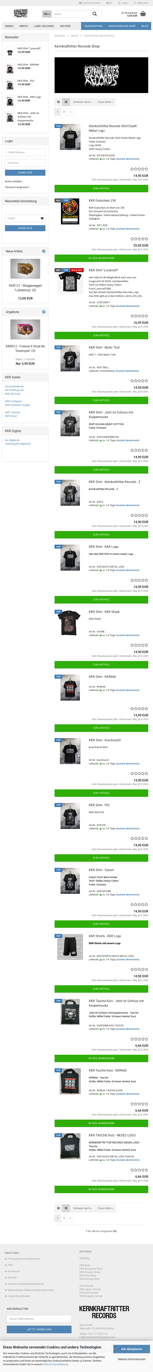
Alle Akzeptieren (131, 1349)
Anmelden (25, 172)
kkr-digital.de (12, 440)
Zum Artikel (101, 188)
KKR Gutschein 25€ (102, 200)
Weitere (65, 26)
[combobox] (82, 102)
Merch (24, 26)
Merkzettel (141, 3)
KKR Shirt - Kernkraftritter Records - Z (114, 482)
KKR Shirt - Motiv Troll (104, 347)
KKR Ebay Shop (87, 1275)
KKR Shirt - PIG (99, 805)
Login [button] (123, 3)
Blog (145, 26)
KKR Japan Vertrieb (90, 1289)
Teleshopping (93, 26)
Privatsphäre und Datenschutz (24, 1258)
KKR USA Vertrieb (88, 1292)
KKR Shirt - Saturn (101, 870)
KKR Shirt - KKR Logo (104, 547)
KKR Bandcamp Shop (91, 1268)
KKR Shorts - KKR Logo (105, 936)
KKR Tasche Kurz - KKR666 (108, 1070)
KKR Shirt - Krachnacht (105, 740)
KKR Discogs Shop (89, 1279)
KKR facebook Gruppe (17, 404)
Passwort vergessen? (17, 187)
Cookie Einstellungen (19, 1296)
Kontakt (12, 1277)
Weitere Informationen (131, 1359)
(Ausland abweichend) (127, 159)
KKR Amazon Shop (89, 1272)
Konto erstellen (13, 181)
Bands (9, 26)
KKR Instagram (13, 401)
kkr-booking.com (14, 390)
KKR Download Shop (122, 26)
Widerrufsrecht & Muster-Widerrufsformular (31, 1290)
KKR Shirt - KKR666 (102, 677)
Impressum (14, 1271)
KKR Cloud (11, 415)
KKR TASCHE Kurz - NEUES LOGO (112, 1135)
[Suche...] (47, 14)
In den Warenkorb (101, 258)
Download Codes (89, 3)
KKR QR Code (12, 393)
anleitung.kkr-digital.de (17, 443)
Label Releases (44, 26)
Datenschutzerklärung (55, 1364)
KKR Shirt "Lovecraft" (103, 270)
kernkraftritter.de (14, 386)
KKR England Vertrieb (91, 1296)
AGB (10, 1265)
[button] (109, 3)
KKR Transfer (12, 412)
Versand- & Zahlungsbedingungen (26, 1284)
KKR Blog (84, 1258)
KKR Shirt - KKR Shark (104, 612)
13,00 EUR (25, 298)
